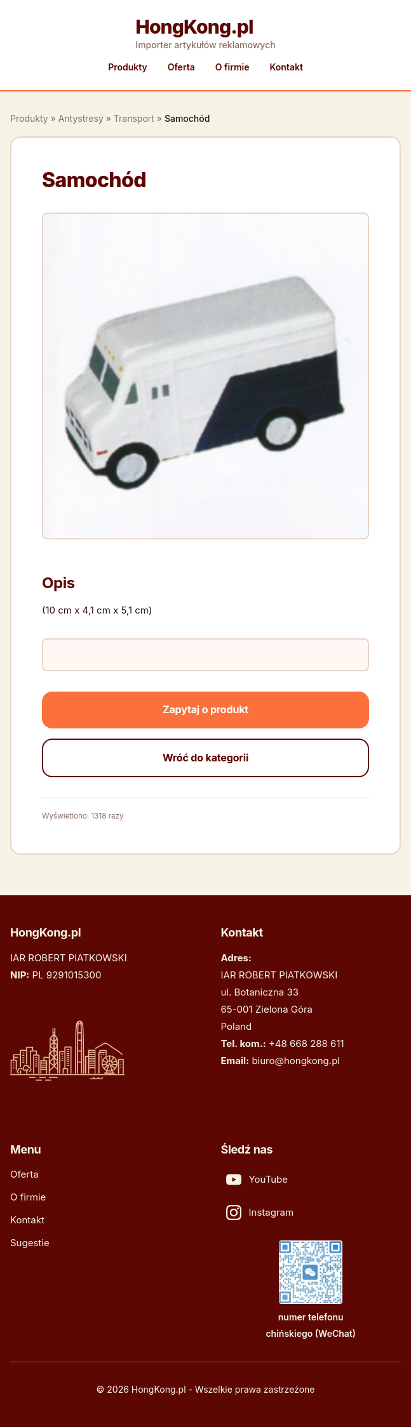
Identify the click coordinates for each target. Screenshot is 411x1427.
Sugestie (30, 1243)
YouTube (257, 1179)
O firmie (232, 67)
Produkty (127, 67)
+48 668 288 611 (306, 1043)
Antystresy (81, 118)
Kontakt (285, 67)
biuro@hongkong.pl (296, 1061)
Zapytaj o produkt (205, 709)
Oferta (181, 67)
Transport (134, 118)
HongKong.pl (194, 26)
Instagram (260, 1212)
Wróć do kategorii (205, 757)
